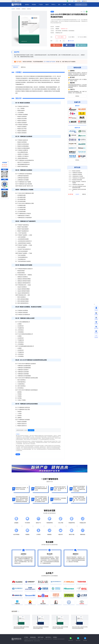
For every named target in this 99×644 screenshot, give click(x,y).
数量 (51, 40)
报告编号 (52, 26)
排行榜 (65, 4)
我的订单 (84, 1)
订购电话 (52, 30)
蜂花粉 (52, 11)
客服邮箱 (52, 32)
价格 (51, 36)
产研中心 (53, 4)
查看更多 (77, 96)
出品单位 (52, 28)
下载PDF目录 (81, 45)
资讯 (59, 4)
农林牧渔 (24, 8)
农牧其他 (29, 8)
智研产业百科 (41, 637)
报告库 (48, 4)
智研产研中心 (48, 637)
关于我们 (78, 1)
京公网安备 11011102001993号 (58, 639)
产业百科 (41, 4)
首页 (14, 8)
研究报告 (34, 4)
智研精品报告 (33, 637)
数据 (70, 4)
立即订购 (56, 45)
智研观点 (27, 4)
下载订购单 (71, 41)
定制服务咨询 (31, 430)
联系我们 (55, 637)
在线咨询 (69, 45)
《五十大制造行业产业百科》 (49, 61)
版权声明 (16, 52)
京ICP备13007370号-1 (48, 639)
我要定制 (84, 194)
